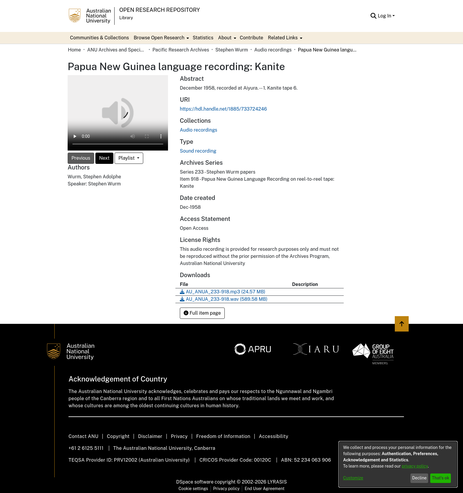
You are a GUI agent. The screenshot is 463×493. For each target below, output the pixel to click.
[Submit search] (373, 16)
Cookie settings (193, 488)
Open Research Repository (159, 10)
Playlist (127, 158)
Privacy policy (226, 488)
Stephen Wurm (231, 50)
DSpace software (195, 482)
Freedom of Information (223, 436)
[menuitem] (160, 38)
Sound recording (198, 151)
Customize (353, 478)
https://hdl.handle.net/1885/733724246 (223, 109)
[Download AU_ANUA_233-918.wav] (224, 299)
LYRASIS (277, 482)
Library (126, 17)
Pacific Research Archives (180, 50)
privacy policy (415, 466)
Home (74, 50)
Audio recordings (273, 50)
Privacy (179, 436)
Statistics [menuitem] (203, 38)
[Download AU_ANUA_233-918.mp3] (222, 292)
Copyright (118, 436)
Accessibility (273, 436)
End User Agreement (264, 488)
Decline (419, 478)
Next (104, 158)
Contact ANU (83, 436)
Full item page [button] (202, 313)
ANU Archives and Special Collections (116, 50)
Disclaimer (150, 436)
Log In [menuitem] (384, 16)
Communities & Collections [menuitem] (99, 38)
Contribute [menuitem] (251, 38)
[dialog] (398, 464)
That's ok (440, 478)
